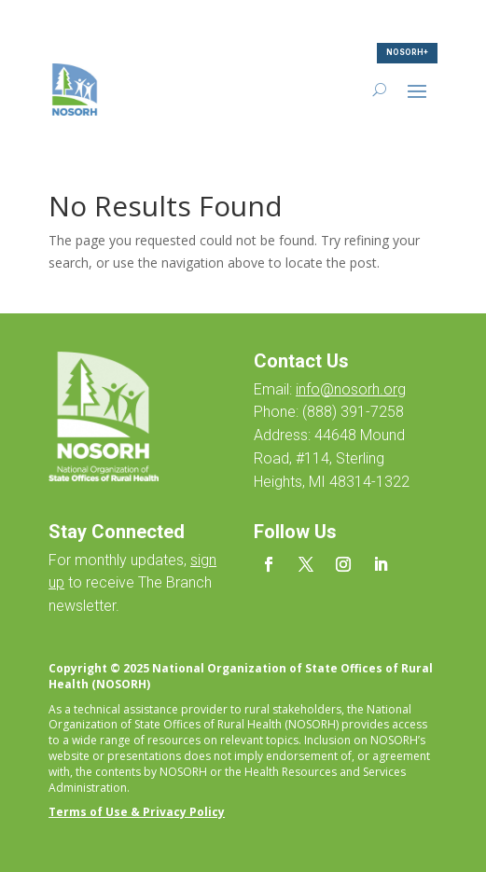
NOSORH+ (407, 52)
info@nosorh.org (351, 389)
